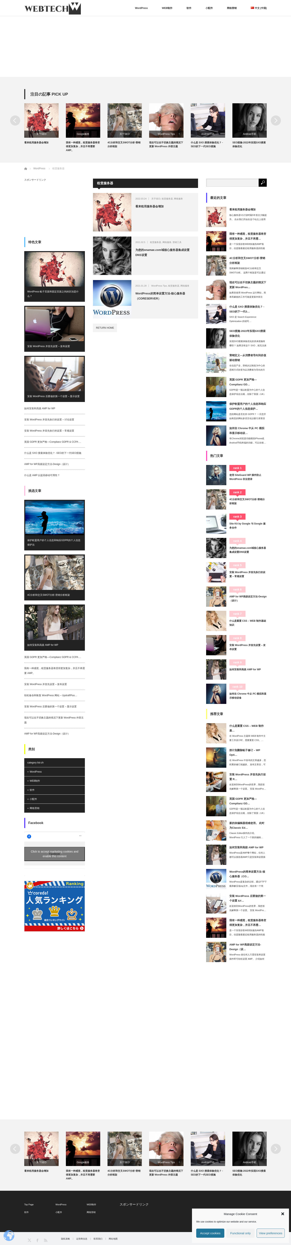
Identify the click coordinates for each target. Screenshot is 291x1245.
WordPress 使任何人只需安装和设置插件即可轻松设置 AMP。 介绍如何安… (247, 958)
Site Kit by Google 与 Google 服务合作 (247, 525)
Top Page (29, 1204)
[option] (45, 124)
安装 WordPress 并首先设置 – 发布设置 (48, 346)
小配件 (209, 8)
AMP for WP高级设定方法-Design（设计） (47, 464)
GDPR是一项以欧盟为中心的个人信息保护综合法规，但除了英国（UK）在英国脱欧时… (247, 394)
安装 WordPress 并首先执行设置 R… (247, 777)
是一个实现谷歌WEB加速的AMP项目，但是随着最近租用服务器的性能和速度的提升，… (247, 248)
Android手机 (207, 134)
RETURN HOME (105, 327)
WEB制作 (167, 8)
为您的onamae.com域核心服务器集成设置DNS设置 (162, 252)
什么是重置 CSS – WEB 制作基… (246, 728)
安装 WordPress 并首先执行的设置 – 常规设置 (49, 430)
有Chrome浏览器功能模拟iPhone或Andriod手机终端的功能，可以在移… (247, 440)
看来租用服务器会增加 (36, 142)
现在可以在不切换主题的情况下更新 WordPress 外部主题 (166, 144)
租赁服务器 (167, 198)
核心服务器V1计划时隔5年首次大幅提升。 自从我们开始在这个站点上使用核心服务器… (248, 219)
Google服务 (83, 134)
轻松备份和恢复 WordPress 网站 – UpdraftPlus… (50, 695)
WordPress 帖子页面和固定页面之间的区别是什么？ (53, 293)
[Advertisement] (145, 46)
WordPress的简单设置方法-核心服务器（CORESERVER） (160, 296)
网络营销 (232, 8)
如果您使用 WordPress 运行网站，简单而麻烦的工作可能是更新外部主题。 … (247, 296)
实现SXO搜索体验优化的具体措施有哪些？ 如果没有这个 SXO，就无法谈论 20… (247, 345)
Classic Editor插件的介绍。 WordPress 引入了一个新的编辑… (246, 835)
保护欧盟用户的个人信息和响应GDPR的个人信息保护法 (53, 542)
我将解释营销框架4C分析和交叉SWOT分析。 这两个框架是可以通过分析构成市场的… (247, 272)
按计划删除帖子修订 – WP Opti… (244, 752)
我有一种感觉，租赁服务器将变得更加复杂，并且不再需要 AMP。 (83, 146)
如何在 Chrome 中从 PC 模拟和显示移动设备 (247, 695)
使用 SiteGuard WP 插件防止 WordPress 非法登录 (245, 477)
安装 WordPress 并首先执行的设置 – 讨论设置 (49, 419)
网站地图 (113, 1239)
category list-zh (35, 762)
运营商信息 (81, 1239)
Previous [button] (15, 120)
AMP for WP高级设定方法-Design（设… (245, 947)
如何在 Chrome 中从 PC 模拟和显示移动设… (246, 430)
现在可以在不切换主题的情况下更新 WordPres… (247, 285)
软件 (189, 8)
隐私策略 (65, 1239)
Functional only (240, 1233)
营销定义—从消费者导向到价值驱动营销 (247, 357)
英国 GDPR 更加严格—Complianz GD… (243, 382)
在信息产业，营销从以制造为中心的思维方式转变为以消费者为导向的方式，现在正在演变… (247, 369)
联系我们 (98, 1239)
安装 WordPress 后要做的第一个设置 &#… (247, 898)
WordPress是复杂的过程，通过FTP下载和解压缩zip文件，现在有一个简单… (248, 885)
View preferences (271, 1233)
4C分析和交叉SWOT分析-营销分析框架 (124, 144)
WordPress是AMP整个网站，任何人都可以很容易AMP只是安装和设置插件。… (247, 857)
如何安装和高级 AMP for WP (39, 408)
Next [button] (276, 120)
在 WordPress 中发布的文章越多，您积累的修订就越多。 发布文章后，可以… (247, 764)
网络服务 (178, 198)
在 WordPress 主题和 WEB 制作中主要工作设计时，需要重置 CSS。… (247, 738)
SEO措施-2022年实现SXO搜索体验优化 (249, 144)
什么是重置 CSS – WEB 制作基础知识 (247, 622)
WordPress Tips (166, 134)
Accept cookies (210, 1233)
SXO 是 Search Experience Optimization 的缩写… (242, 319)
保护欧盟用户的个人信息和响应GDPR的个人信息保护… (247, 406)
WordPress (141, 8)
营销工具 (177, 242)
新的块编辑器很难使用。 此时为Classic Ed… (246, 825)
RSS (45, 1240)
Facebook (35, 823)
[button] (283, 1214)
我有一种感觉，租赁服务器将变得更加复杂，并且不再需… (247, 236)
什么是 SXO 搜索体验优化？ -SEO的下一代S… (246, 309)
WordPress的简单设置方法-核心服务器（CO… (247, 874)
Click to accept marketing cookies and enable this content (54, 854)
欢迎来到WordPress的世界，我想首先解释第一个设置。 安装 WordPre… (247, 786)
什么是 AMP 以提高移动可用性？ (42, 475)
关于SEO (41, 134)
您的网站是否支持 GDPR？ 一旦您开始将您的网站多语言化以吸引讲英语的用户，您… (247, 418)
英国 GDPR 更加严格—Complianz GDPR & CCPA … (52, 441)
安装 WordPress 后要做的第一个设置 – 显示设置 (53, 396)
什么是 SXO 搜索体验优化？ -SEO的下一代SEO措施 (207, 144)
